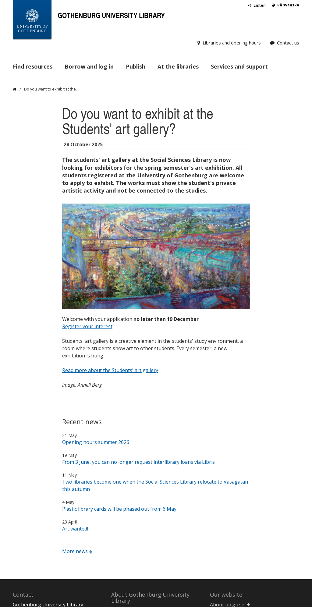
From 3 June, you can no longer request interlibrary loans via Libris (138, 356)
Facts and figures (130, 552)
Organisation (126, 545)
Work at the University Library (145, 567)
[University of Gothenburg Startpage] (32, 20)
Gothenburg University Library (111, 15)
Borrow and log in (89, 66)
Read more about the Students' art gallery (110, 264)
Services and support (239, 66)
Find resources (32, 66)
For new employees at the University (152, 527)
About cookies (226, 506)
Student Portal (226, 556)
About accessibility (231, 513)
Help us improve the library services (152, 574)
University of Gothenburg (239, 563)
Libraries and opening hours (232, 43)
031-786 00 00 (28, 535)
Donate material (31, 557)
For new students (131, 505)
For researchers (129, 519)
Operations (124, 538)
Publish (135, 66)
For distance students (135, 512)
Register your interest (87, 220)
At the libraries (178, 66)
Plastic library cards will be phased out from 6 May (119, 403)
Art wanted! (75, 423)
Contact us (288, 43)
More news (75, 445)
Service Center (226, 541)
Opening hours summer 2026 (95, 336)
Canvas (218, 534)
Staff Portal (223, 548)
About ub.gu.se (227, 498)
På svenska (288, 5)
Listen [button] (260, 5)
